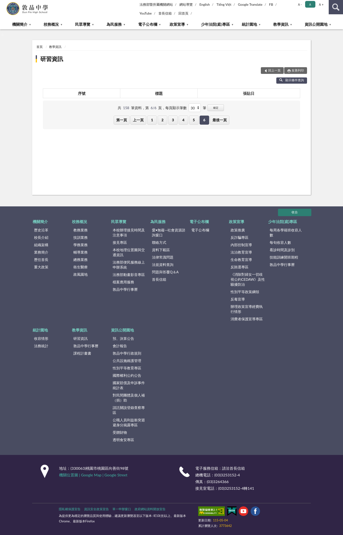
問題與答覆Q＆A (165, 272)
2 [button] (162, 120)
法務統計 (41, 346)
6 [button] (204, 120)
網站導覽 (186, 4)
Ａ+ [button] (320, 4)
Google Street (115, 475)
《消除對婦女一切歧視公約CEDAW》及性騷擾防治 (248, 279)
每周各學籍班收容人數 (286, 232)
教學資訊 (280, 24)
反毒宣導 (238, 299)
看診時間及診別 (282, 250)
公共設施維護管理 (127, 360)
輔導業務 (80, 252)
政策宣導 (177, 24)
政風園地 (80, 274)
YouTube (146, 13)
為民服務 (114, 24)
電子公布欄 (147, 24)
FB (271, 4)
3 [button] (173, 120)
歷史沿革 (41, 230)
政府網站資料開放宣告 (150, 509)
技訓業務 (80, 237)
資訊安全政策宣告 (96, 509)
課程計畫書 (82, 353)
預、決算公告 (123, 338)
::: (4, 3)
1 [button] (152, 120)
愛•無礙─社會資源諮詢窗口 (168, 232)
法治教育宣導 (241, 252)
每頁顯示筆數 (176, 108)
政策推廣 (238, 230)
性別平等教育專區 (127, 368)
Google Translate (250, 4)
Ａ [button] (310, 4)
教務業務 (80, 230)
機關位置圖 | (70, 475)
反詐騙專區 (239, 237)
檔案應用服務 (123, 282)
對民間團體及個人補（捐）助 (129, 397)
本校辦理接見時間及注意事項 (129, 232)
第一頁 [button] (121, 120)
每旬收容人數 (280, 242)
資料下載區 (161, 250)
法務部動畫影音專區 (129, 274)
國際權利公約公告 (127, 375)
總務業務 (80, 259)
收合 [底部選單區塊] (295, 212)
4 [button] (183, 120)
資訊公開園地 (316, 24)
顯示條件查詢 (291, 80)
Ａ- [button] (299, 4)
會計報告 (120, 346)
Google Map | (92, 475)
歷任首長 (41, 259)
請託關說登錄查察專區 (129, 410)
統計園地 (249, 24)
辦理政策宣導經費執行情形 (247, 309)
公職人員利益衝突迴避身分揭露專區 (129, 422)
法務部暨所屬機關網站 (156, 4)
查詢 (336, 7)
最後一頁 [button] (219, 120)
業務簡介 (41, 252)
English (204, 4)
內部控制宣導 (241, 245)
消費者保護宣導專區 (247, 319)
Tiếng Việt (224, 4)
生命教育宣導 (241, 259)
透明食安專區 (123, 440)
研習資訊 (51, 58)
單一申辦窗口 (121, 509)
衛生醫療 (80, 267)
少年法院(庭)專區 (215, 24)
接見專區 (120, 242)
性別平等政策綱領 (245, 292)
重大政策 (41, 267)
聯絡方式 (159, 242)
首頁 (39, 47)
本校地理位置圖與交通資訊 (129, 252)
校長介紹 (41, 237)
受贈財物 (120, 432)
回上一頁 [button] (274, 70)
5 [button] (194, 120)
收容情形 (41, 338)
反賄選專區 (239, 267)
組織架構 (41, 245)
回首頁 (183, 13)
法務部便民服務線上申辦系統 (129, 264)
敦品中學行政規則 (127, 353)
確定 (215, 107)
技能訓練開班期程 (284, 257)
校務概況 (51, 24)
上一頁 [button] (138, 120)
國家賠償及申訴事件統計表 (129, 385)
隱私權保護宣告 (70, 509)
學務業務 (80, 245)
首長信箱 (165, 13)
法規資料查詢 (162, 264)
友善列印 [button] (298, 70)
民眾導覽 (82, 24)
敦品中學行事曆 (125, 289)
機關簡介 (19, 24)
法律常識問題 (162, 257)
